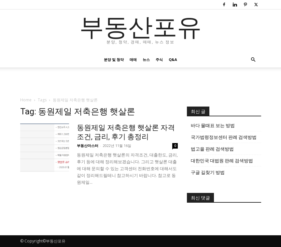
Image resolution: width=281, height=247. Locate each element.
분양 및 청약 (114, 59)
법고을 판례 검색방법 (212, 149)
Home (26, 100)
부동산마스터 (87, 145)
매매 (133, 59)
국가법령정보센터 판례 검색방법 (224, 137)
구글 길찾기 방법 (208, 172)
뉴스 (146, 59)
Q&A (173, 59)
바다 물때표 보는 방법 (213, 125)
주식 (159, 59)
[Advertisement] (140, 82)
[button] (253, 60)
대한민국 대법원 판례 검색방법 (222, 160)
